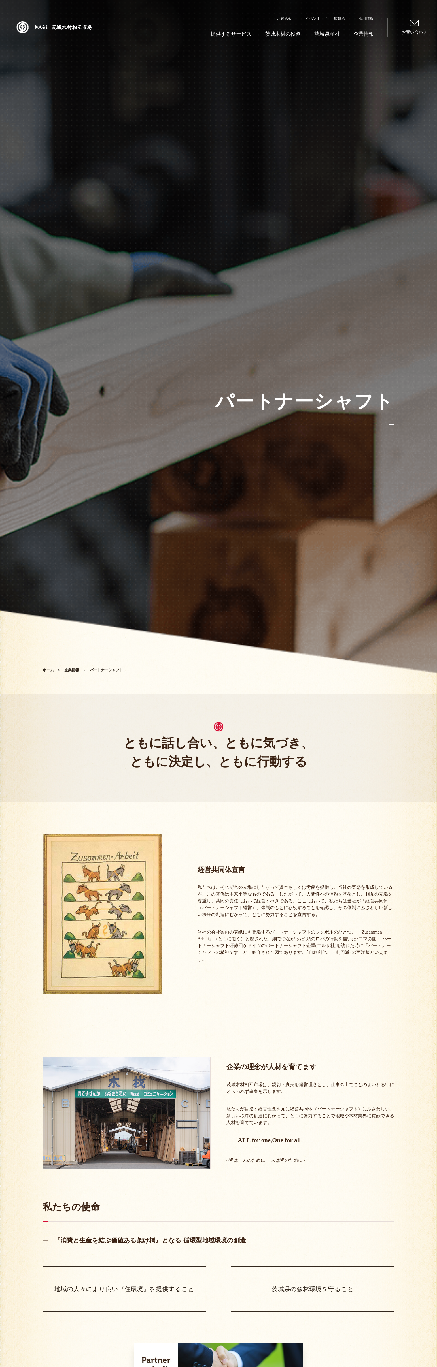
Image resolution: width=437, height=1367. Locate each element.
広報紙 (339, 19)
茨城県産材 (327, 34)
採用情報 (366, 19)
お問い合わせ (414, 32)
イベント (313, 19)
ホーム (48, 670)
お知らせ (284, 19)
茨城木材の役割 (283, 34)
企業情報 (363, 34)
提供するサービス (231, 34)
